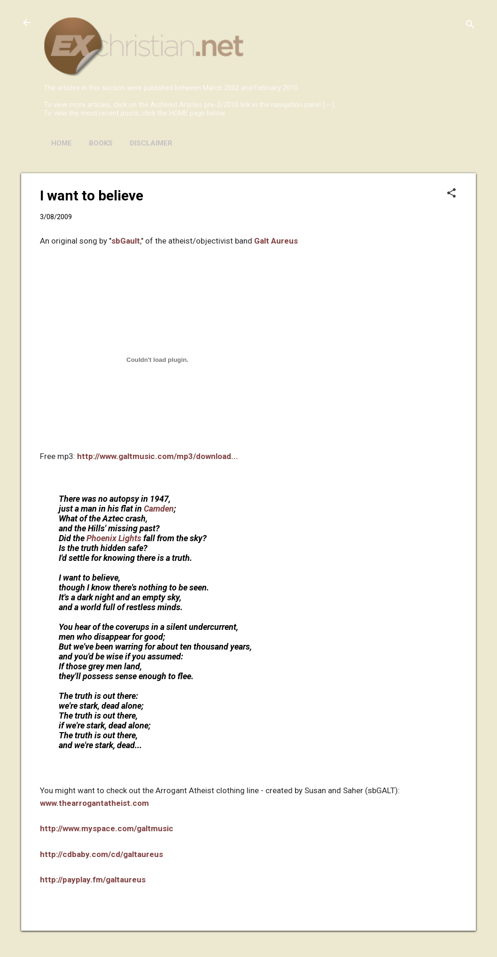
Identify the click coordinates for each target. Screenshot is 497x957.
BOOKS (101, 143)
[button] (451, 193)
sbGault (125, 240)
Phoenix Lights (113, 538)
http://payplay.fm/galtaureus (93, 879)
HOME (61, 143)
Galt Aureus (276, 240)
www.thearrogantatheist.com (94, 803)
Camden (159, 508)
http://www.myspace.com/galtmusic (106, 828)
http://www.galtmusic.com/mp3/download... (157, 456)
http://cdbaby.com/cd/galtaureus (101, 854)
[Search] (470, 25)
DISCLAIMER (151, 143)
